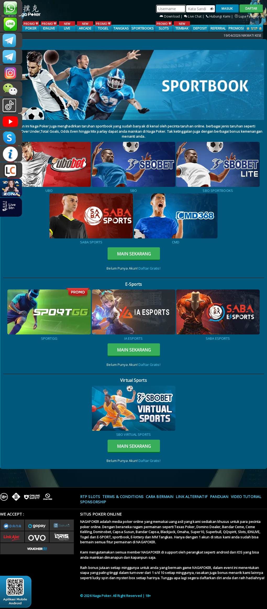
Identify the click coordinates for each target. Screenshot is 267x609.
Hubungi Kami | (220, 16)
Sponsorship (93, 501)
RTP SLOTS (90, 496)
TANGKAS (121, 28)
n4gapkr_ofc (11, 73)
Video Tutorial (246, 496)
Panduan (219, 496)
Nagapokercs (11, 56)
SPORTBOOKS (142, 28)
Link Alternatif (192, 496)
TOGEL (103, 26)
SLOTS (164, 26)
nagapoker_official (11, 24)
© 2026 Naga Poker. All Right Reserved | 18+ (115, 595)
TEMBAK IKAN (182, 28)
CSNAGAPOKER (11, 40)
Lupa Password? (249, 16)
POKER (31, 26)
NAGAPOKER (89, 521)
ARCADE (85, 26)
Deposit (200, 28)
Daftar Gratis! (149, 268)
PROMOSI (236, 28)
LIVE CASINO (67, 28)
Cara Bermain (159, 496)
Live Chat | (194, 16)
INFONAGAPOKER (11, 154)
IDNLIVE (49, 26)
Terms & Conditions (122, 496)
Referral (218, 28)
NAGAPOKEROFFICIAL (11, 121)
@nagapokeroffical (11, 105)
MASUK (227, 8)
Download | (171, 16)
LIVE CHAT (11, 170)
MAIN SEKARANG (134, 254)
